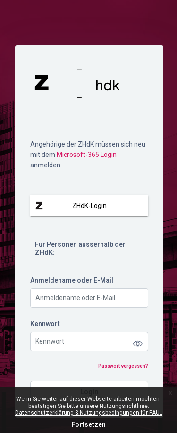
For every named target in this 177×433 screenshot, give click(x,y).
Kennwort (45, 324)
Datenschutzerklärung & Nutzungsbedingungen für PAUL (88, 412)
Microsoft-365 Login (87, 154)
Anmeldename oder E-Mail (71, 280)
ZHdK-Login (89, 205)
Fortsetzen (88, 424)
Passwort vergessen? (123, 366)
